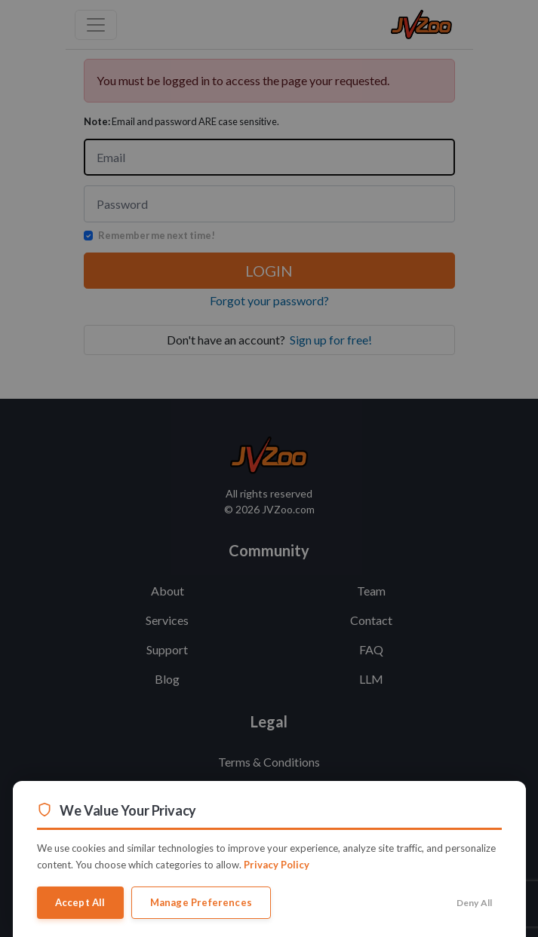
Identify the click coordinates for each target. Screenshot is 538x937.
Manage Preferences (201, 902)
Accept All (80, 902)
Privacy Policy (276, 865)
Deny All (475, 902)
